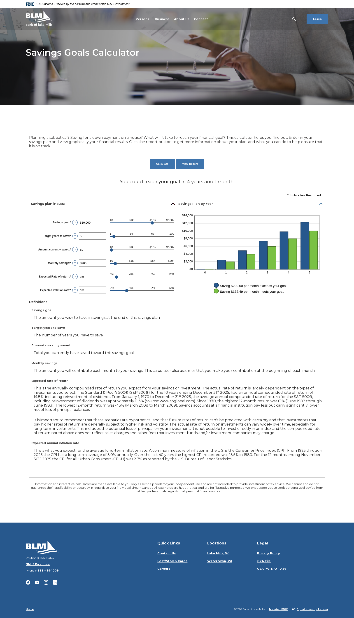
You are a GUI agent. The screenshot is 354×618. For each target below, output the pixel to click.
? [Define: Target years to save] (75, 236)
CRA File (264, 561)
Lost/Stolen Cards (172, 561)
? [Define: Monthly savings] (75, 263)
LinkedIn (55, 582)
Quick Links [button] (168, 543)
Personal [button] (143, 19)
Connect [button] (201, 19)
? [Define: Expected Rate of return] (75, 276)
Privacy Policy (268, 553)
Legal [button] (262, 543)
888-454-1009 (47, 570)
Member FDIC (278, 609)
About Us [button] (181, 19)
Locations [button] (216, 543)
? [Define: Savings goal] (75, 222)
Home (30, 609)
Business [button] (162, 19)
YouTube (37, 582)
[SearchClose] (294, 19)
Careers (163, 568)
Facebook (28, 582)
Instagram (46, 582)
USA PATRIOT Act (271, 568)
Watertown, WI (219, 561)
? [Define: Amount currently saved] (75, 249)
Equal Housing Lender (312, 609)
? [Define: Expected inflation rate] (75, 290)
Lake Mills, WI (218, 553)
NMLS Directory (38, 564)
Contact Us (166, 553)
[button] (103, 204)
